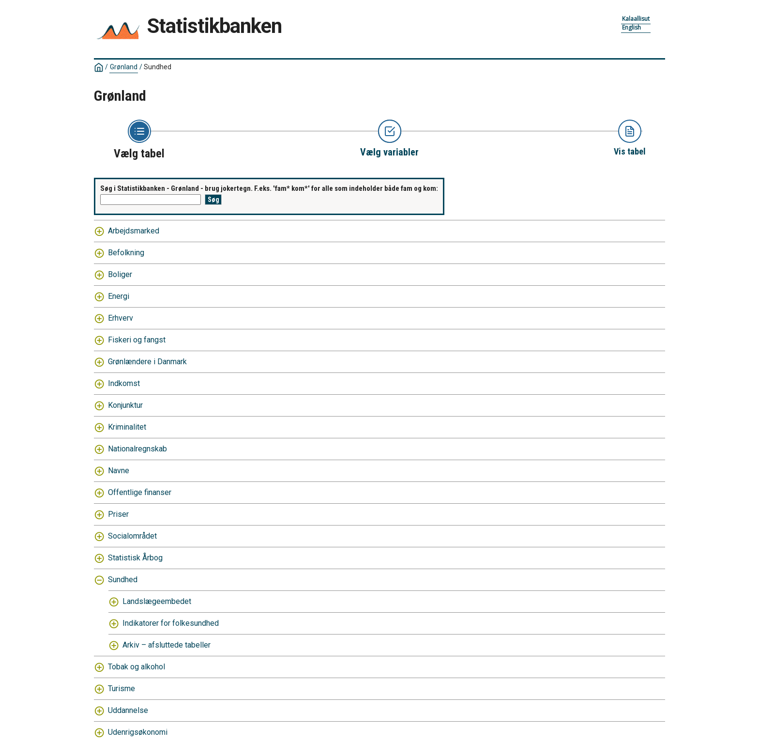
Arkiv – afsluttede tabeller (166, 645)
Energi (118, 296)
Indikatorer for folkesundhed (170, 623)
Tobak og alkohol (136, 666)
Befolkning (126, 252)
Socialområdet (132, 536)
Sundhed (157, 67)
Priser (118, 514)
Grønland (123, 67)
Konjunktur (125, 405)
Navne (118, 470)
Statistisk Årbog (135, 557)
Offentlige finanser (139, 492)
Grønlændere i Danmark (147, 361)
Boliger (120, 274)
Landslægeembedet (156, 601)
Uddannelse (128, 710)
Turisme (121, 688)
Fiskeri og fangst (137, 339)
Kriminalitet (127, 427)
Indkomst (124, 383)
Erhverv (120, 318)
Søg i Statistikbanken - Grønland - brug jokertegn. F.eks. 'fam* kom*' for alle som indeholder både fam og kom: (269, 188)
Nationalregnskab (137, 448)
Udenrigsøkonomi (137, 732)
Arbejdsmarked (133, 230)
